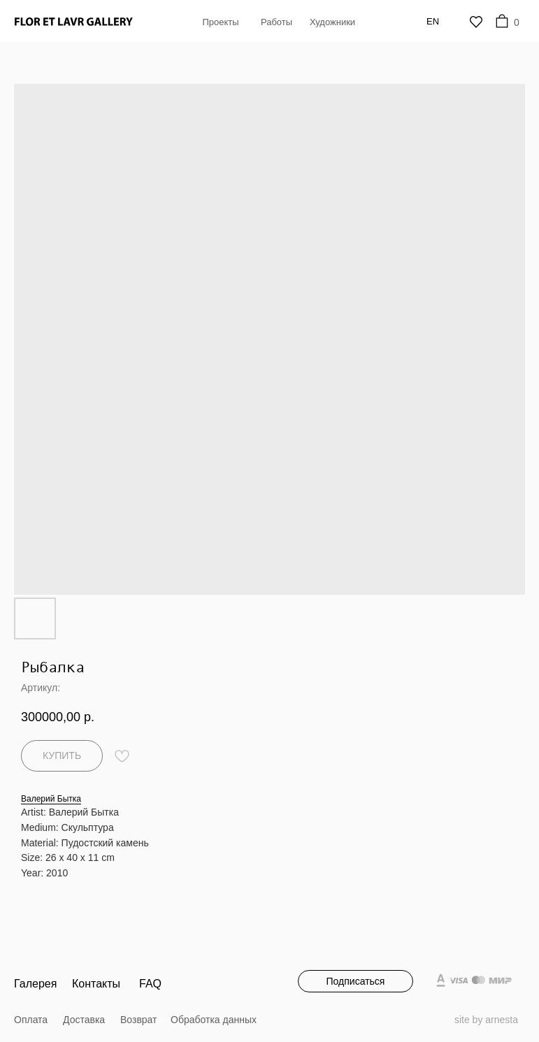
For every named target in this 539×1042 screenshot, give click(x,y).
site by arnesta (486, 1019)
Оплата (31, 1019)
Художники (332, 22)
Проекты (220, 22)
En (432, 21)
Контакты (96, 984)
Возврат (138, 1019)
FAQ (150, 984)
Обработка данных (214, 1019)
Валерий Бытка (51, 799)
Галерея (35, 984)
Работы (276, 22)
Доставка (84, 1019)
